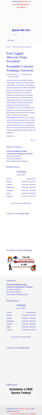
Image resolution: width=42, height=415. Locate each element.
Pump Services (26, 74)
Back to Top (33, 140)
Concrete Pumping (24, 409)
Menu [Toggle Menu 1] (10, 40)
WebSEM (16, 411)
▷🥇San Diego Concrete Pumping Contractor (21, 17)
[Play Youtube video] (21, 263)
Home (8, 47)
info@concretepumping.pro (21, 4)
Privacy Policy (14, 414)
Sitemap (33, 414)
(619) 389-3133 (23, 1)
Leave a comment (13, 77)
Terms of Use (24, 414)
